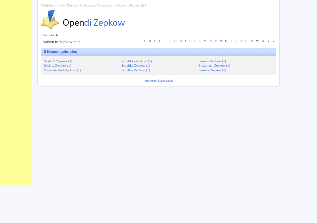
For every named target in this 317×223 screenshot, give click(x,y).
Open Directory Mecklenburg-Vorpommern (86, 5)
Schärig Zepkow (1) (57, 65)
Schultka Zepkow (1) (135, 65)
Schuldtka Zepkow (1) (136, 61)
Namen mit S (138, 5)
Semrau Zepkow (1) (212, 61)
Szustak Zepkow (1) (212, 70)
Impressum (151, 80)
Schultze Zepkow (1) (135, 70)
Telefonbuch (48, 5)
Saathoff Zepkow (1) (58, 61)
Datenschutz (165, 80)
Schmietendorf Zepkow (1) (62, 70)
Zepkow (122, 5)
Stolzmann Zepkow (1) (214, 65)
